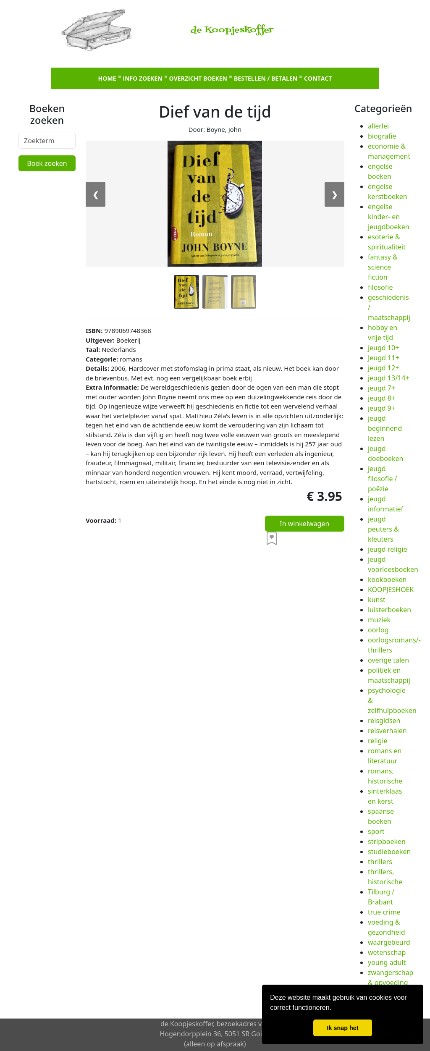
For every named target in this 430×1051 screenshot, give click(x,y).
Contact (318, 78)
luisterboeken (389, 609)
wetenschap (387, 952)
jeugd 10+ (383, 347)
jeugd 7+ (381, 388)
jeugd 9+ (381, 408)
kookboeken (387, 579)
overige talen (388, 660)
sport (376, 831)
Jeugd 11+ (383, 357)
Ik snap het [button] (342, 1028)
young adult (387, 962)
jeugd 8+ (381, 398)
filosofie (380, 287)
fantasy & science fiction (383, 267)
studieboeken (389, 851)
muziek (379, 619)
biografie (382, 136)
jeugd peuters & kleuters (383, 529)
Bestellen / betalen (265, 78)
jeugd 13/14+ (388, 378)
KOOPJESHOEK (391, 589)
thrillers (380, 861)
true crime (384, 912)
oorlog (378, 629)
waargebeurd (389, 942)
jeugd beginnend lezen (385, 428)
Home (107, 78)
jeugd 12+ (383, 367)
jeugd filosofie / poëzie (382, 478)
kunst (376, 599)
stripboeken (387, 841)
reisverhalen (387, 730)
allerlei (378, 126)
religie (378, 740)
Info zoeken (143, 78)
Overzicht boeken (198, 78)
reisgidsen (384, 720)
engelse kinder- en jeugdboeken (388, 216)
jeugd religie (387, 549)
